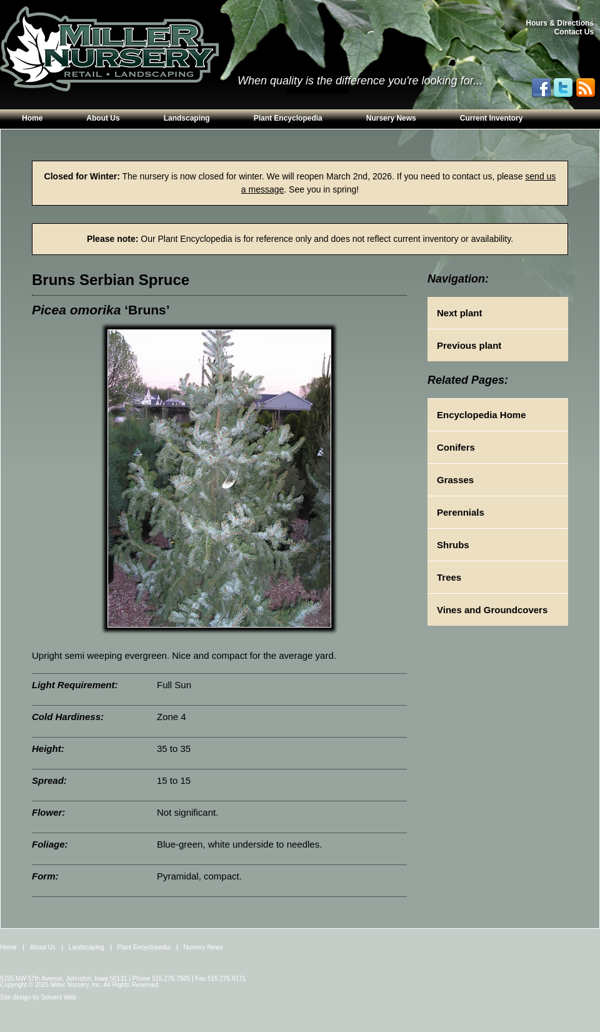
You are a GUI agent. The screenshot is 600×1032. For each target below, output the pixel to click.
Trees (449, 577)
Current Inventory (491, 118)
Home (32, 118)
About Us (102, 118)
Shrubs (453, 544)
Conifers (456, 447)
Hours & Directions (560, 23)
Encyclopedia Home (481, 414)
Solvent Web (59, 997)
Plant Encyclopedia (288, 118)
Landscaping (187, 118)
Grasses (455, 479)
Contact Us (574, 32)
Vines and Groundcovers (492, 609)
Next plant (459, 313)
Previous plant (469, 345)
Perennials (460, 512)
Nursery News (391, 118)
